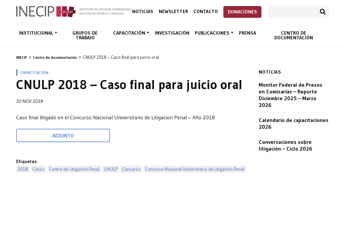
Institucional (37, 33)
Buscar (323, 12)
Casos (38, 169)
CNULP (110, 169)
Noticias (142, 11)
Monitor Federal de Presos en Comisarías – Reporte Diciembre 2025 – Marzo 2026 (290, 94)
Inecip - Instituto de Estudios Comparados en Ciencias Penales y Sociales (73, 11)
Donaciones (242, 12)
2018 (23, 169)
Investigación (172, 33)
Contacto (205, 11)
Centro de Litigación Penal (74, 169)
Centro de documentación (293, 35)
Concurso (131, 169)
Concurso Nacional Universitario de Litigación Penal (194, 169)
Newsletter (173, 11)
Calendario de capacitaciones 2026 (293, 123)
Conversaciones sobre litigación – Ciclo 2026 (285, 145)
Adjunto (63, 135)
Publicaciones (213, 33)
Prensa (247, 33)
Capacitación (130, 33)
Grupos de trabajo (85, 35)
